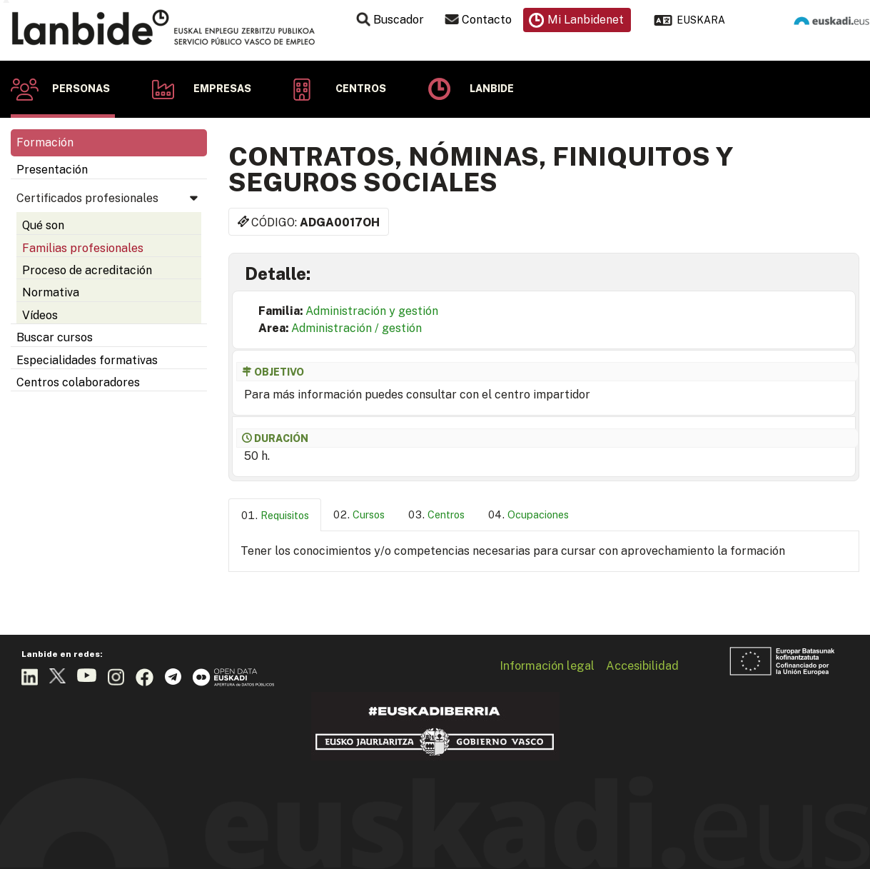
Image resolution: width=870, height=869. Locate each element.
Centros (360, 88)
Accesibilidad (642, 665)
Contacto (487, 19)
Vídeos (40, 315)
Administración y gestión (371, 311)
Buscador (398, 19)
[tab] (274, 515)
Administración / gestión (356, 328)
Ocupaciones (538, 514)
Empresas (222, 88)
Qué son (43, 225)
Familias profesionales (82, 248)
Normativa (50, 292)
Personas (81, 88)
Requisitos (285, 515)
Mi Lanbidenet (585, 19)
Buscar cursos (54, 337)
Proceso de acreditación (87, 270)
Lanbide (492, 88)
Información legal (547, 665)
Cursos (369, 514)
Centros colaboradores (78, 382)
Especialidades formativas (87, 360)
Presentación (52, 169)
